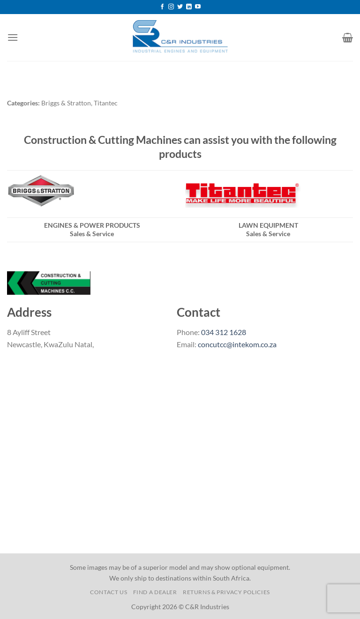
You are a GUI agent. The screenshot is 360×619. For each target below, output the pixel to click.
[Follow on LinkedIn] (189, 7)
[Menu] (12, 37)
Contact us (108, 592)
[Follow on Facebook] (162, 7)
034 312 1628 (223, 332)
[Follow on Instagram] (171, 7)
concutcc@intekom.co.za (237, 344)
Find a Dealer (155, 592)
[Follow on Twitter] (180, 7)
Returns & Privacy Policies (226, 592)
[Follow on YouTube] (198, 7)
